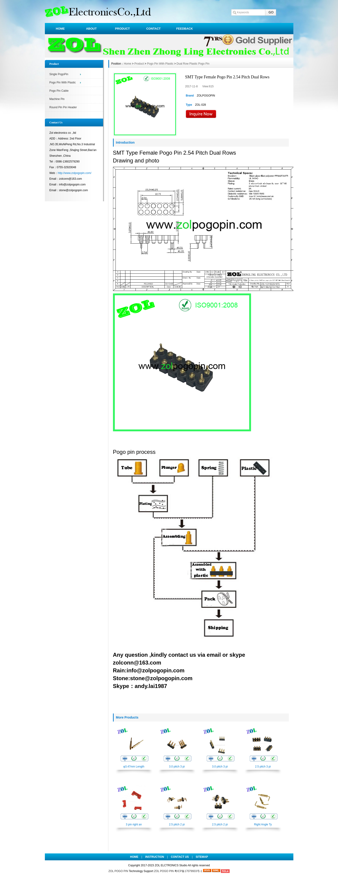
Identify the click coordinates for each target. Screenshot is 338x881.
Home (127, 63)
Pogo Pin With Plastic (62, 82)
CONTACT (153, 28)
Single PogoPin (58, 74)
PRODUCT (122, 28)
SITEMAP (202, 856)
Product (139, 63)
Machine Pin (57, 99)
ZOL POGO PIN (118, 871)
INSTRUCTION (154, 856)
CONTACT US (180, 856)
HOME (60, 28)
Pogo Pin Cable (59, 90)
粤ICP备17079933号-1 (188, 871)
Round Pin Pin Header (63, 107)
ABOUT (91, 28)
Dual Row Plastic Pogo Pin (192, 63)
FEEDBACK (184, 28)
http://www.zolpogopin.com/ (74, 173)
